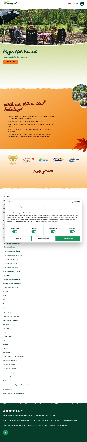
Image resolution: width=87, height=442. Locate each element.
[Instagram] (4, 411)
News (4, 233)
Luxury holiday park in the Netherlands (14, 356)
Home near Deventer (9, 377)
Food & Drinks (7, 336)
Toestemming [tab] (18, 207)
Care (4, 217)
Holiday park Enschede (9, 369)
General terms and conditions (24, 415)
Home (5, 200)
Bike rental (6, 300)
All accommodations (9, 247)
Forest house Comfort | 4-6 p (11, 251)
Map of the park (7, 312)
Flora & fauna (7, 332)
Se (4, 344)
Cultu (4, 340)
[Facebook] (7, 411)
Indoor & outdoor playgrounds (12, 283)
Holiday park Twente (9, 365)
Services (5, 304)
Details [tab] (43, 207)
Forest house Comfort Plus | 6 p (12, 255)
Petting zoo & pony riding (10, 288)
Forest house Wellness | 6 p (11, 259)
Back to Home (10, 62)
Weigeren (18, 238)
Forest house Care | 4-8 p (10, 267)
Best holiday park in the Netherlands (13, 393)
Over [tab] (69, 207)
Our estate (6, 324)
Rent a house (7, 381)
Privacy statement (8, 415)
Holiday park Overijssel (10, 360)
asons (6, 344)
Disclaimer (53, 415)
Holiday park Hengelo (9, 373)
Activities (6, 328)
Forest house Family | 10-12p (11, 271)
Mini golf (5, 292)
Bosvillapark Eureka (20, 425)
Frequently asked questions (11, 316)
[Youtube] (10, 411)
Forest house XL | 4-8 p (10, 263)
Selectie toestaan (43, 238)
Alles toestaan (68, 238)
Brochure (5, 308)
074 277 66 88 (55, 420)
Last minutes (7, 275)
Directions (45, 420)
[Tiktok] (16, 411)
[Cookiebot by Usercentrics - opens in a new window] (73, 202)
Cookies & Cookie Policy (41, 415)
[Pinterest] (13, 411)
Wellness (5, 296)
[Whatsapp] (19, 411)
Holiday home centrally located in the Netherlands (18, 385)
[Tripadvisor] (22, 411)
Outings (5, 348)
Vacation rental (7, 389)
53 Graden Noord (63, 425)
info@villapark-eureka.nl (70, 420)
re (6, 340)
